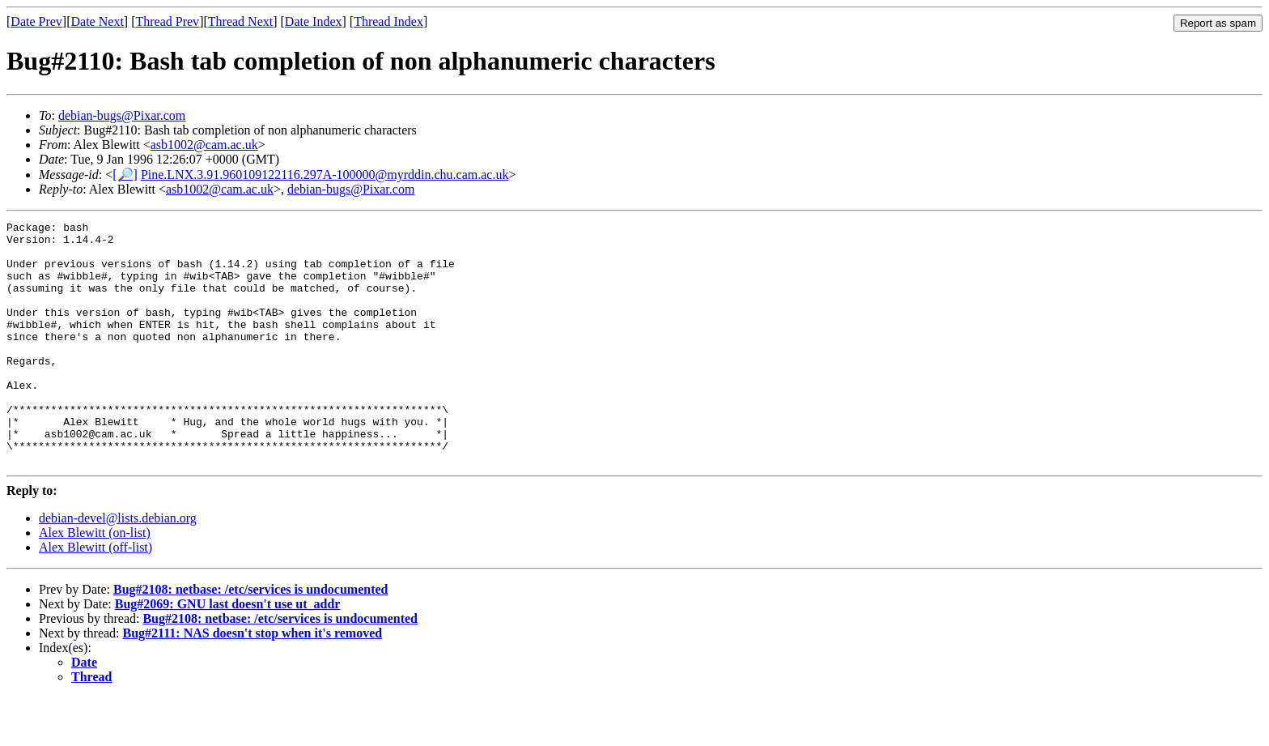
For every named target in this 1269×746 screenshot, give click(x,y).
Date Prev (36, 21)
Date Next (97, 21)
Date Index (313, 21)
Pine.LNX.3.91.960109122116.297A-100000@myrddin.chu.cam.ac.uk (325, 174)
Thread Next (240, 21)
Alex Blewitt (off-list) (95, 596)
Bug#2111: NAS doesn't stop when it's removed (253, 681)
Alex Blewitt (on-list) (95, 581)
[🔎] (125, 174)
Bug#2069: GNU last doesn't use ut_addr (228, 652)
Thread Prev (167, 21)
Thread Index (388, 21)
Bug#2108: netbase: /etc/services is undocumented (250, 638)
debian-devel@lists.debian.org (118, 566)
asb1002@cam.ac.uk (204, 144)
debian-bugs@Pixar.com (121, 115)
